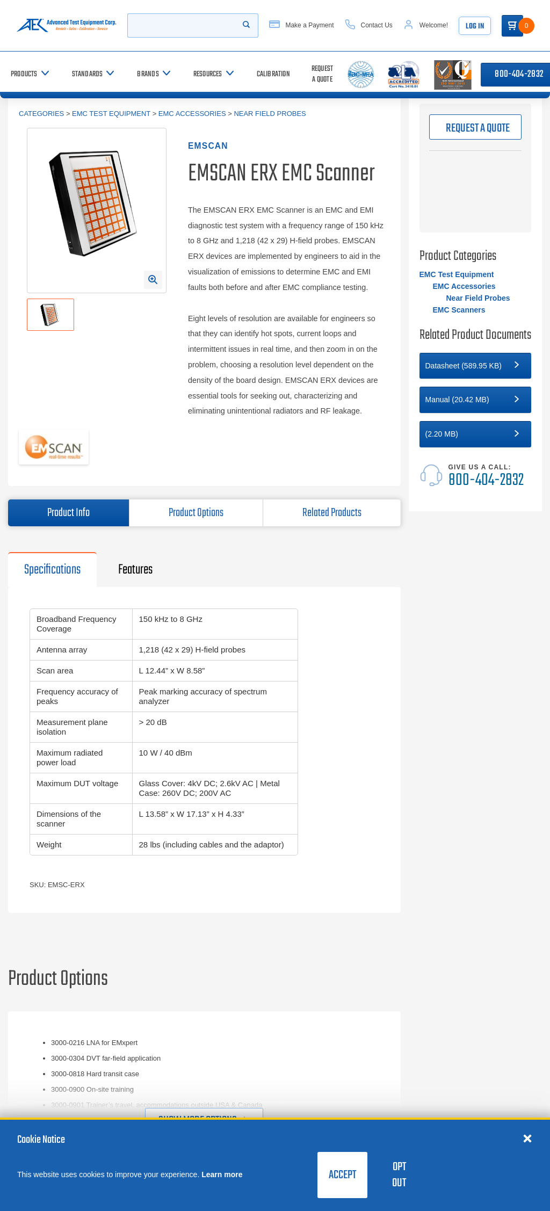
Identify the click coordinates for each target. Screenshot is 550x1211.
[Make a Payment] (312, 25)
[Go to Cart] (523, 26)
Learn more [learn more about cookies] (221, 1174)
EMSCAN (208, 145)
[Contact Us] (379, 25)
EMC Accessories (192, 114)
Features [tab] (135, 570)
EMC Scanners (459, 310)
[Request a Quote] (322, 74)
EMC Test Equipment (111, 114)
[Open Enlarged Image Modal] (153, 280)
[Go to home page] (68, 25)
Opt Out (399, 1175)
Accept (342, 1175)
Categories (41, 114)
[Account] (436, 25)
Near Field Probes (270, 114)
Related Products (331, 513)
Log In (485, 26)
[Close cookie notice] (527, 1138)
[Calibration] (273, 74)
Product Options (196, 513)
